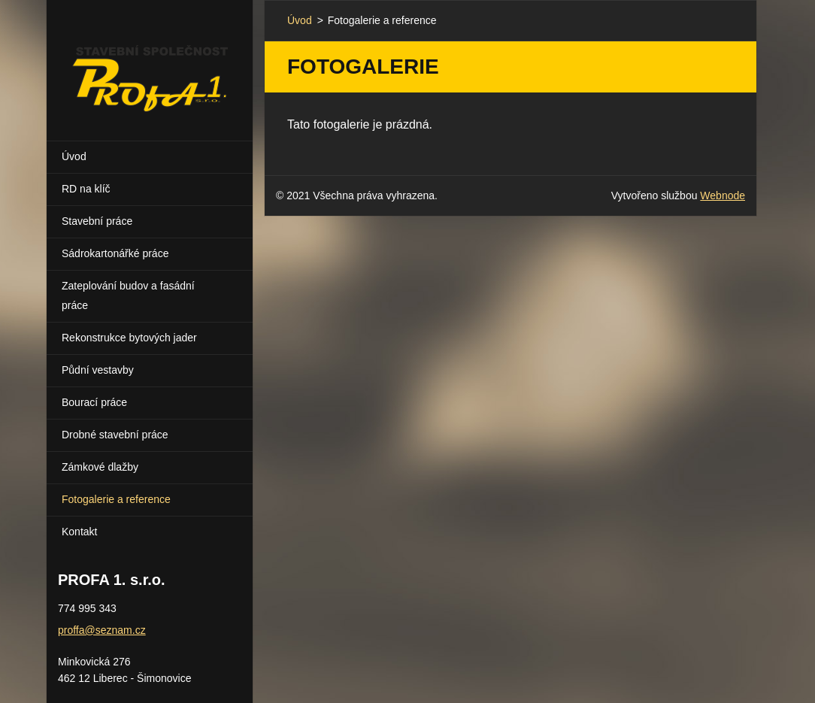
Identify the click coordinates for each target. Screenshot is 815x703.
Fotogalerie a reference (116, 499)
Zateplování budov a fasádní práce (128, 295)
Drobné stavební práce (115, 435)
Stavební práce (97, 221)
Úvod (74, 156)
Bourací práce (94, 402)
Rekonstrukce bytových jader (129, 338)
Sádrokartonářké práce (115, 253)
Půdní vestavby (98, 370)
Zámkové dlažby (100, 467)
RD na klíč (86, 189)
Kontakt (79, 532)
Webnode (722, 195)
